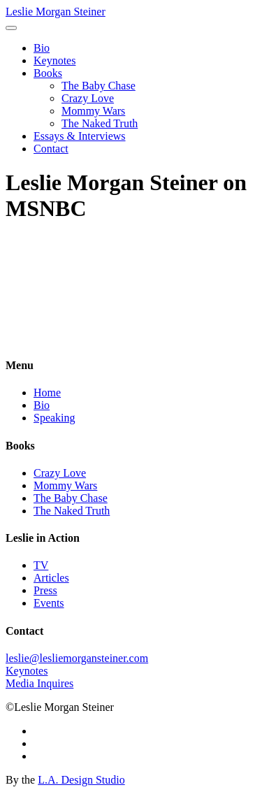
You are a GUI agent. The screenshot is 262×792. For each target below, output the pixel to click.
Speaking (54, 418)
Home (47, 392)
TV (41, 565)
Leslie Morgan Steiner (55, 11)
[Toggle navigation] (11, 28)
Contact (51, 148)
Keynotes (54, 60)
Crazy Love (87, 98)
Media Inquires (39, 683)
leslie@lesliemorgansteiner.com (77, 658)
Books (48, 73)
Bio (42, 48)
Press (45, 590)
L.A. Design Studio (81, 780)
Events (49, 603)
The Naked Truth (99, 123)
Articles (51, 578)
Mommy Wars (93, 111)
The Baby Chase (98, 86)
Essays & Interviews (80, 136)
